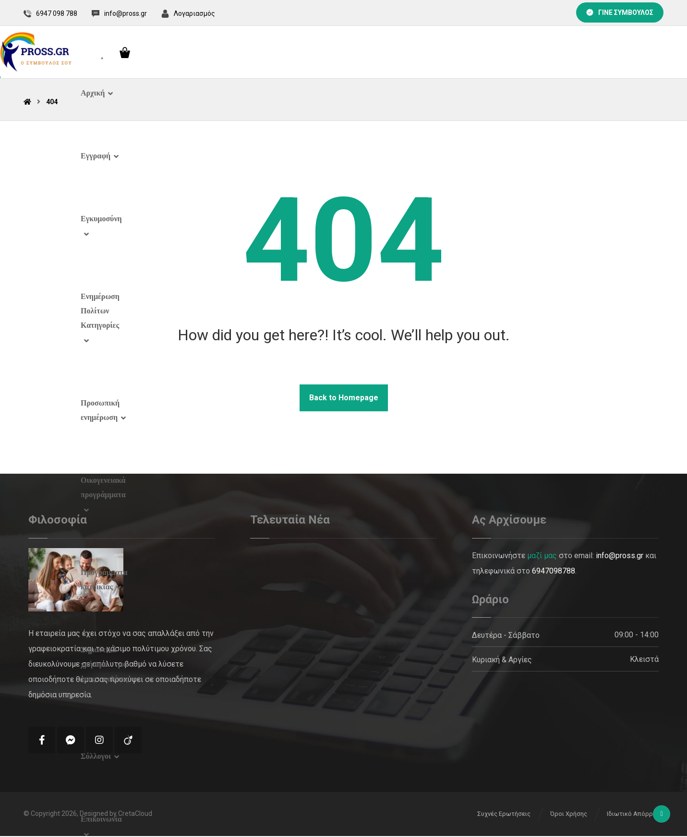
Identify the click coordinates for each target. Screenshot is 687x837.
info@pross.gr (619, 556)
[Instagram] (99, 741)
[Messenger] (70, 741)
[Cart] (652, 52)
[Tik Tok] (128, 741)
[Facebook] (41, 741)
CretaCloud (135, 815)
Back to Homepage (343, 398)
